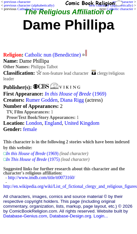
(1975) (33, 159)
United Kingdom (81, 123)
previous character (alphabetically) (29, 5)
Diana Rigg (72, 100)
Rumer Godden (41, 100)
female (30, 129)
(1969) (75, 94)
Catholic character (120, 9)
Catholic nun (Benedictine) (53, 55)
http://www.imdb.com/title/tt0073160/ (41, 177)
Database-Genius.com (25, 216)
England (53, 123)
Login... (101, 216)
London (34, 123)
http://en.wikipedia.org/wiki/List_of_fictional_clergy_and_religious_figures (70, 186)
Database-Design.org (70, 216)
